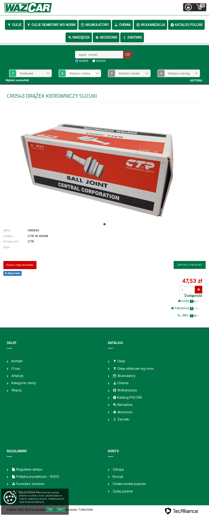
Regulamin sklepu (26, 469)
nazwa (101, 60)
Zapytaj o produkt (189, 264)
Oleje (14, 25)
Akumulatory (95, 25)
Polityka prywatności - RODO (35, 476)
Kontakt (17, 361)
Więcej (16, 390)
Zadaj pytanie (123, 491)
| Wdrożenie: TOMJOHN (77, 509)
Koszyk (118, 476)
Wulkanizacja (150, 25)
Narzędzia (79, 37)
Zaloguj (118, 469)
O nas (15, 368)
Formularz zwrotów (27, 484)
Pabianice (185, 308)
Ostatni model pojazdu (129, 484)
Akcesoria (106, 37)
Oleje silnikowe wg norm (51, 25)
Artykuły (17, 376)
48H (188, 315)
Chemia (122, 25)
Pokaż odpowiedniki (20, 265)
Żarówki (132, 37)
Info (61, 509)
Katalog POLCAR (186, 25)
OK (127, 54)
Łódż (188, 301)
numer (83, 60)
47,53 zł (192, 281)
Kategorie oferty (23, 383)
